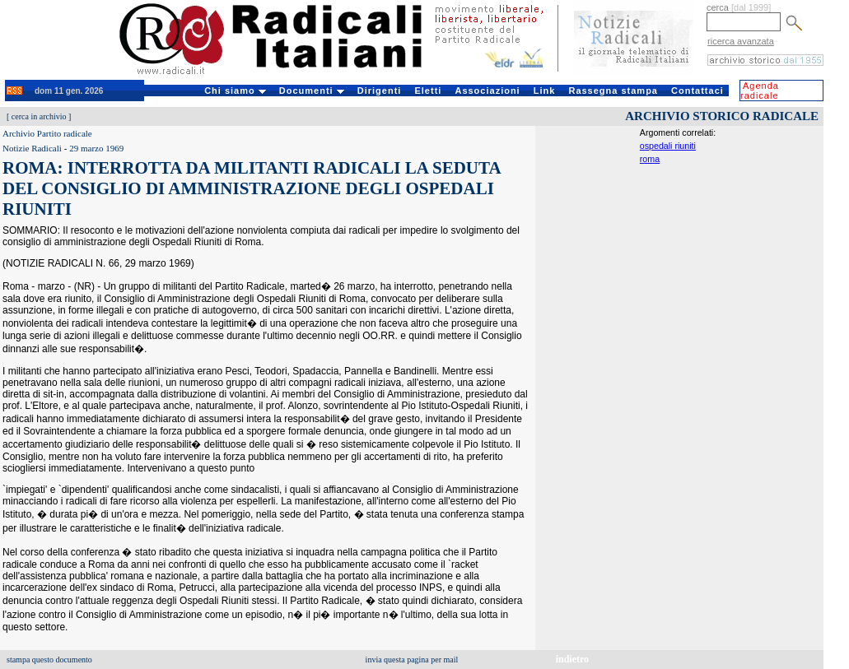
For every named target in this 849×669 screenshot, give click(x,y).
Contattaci (697, 90)
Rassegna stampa (613, 90)
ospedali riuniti (668, 146)
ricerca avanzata (740, 41)
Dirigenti (379, 90)
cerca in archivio (39, 116)
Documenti (311, 90)
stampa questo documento (49, 659)
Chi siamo (235, 90)
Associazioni (487, 90)
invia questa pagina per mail (412, 659)
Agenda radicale (759, 90)
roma (650, 159)
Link (545, 90)
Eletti (427, 90)
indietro (572, 659)
